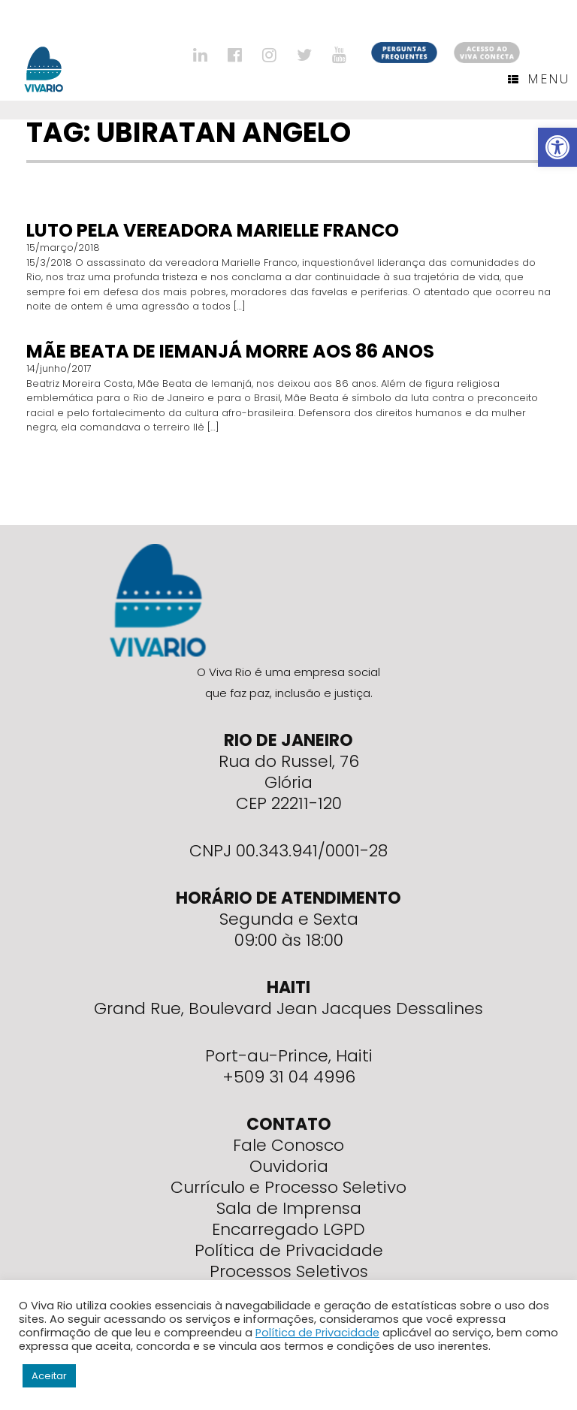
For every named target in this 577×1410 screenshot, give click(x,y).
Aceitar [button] (49, 1376)
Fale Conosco (288, 1145)
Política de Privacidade (289, 1250)
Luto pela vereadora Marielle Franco (212, 230)
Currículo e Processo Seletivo (288, 1187)
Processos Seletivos (289, 1271)
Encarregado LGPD (288, 1229)
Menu (538, 79)
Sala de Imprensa (288, 1208)
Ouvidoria (288, 1166)
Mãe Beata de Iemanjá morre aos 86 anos (230, 351)
